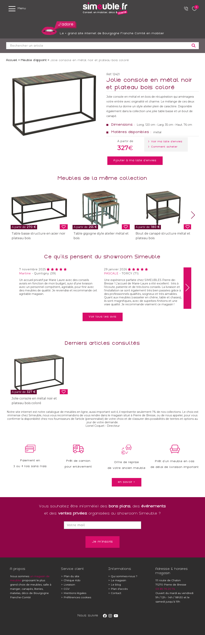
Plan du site (70, 576)
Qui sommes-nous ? (122, 576)
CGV (65, 588)
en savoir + (126, 482)
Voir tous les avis (102, 317)
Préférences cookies (76, 597)
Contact (114, 593)
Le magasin (117, 580)
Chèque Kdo (70, 580)
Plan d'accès (118, 588)
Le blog (114, 584)
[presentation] (193, 215)
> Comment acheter (163, 147)
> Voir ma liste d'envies (166, 141)
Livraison (68, 584)
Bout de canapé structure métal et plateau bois (163, 236)
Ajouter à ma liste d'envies (135, 161)
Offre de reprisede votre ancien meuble (127, 465)
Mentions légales (73, 593)
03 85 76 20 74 (165, 588)
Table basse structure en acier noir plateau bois (38, 236)
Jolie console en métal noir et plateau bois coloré (34, 401)
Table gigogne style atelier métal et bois (101, 236)
